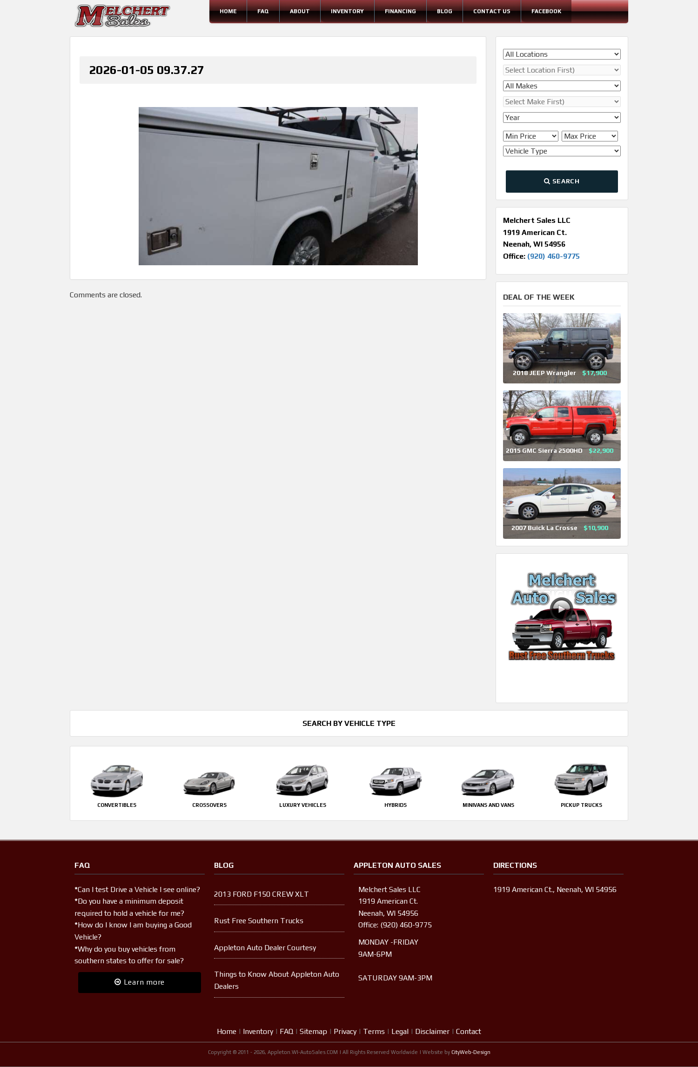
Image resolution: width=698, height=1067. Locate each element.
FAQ (263, 11)
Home (228, 11)
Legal (400, 1031)
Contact (468, 1031)
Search (561, 181)
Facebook (546, 11)
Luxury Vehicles (302, 805)
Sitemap (313, 1031)
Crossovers (209, 805)
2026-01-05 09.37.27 (146, 70)
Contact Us (491, 11)
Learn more (139, 982)
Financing (400, 11)
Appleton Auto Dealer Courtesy (265, 947)
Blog (444, 11)
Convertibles (116, 805)
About (300, 11)
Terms (374, 1031)
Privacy (345, 1031)
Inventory (347, 11)
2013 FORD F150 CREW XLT (261, 894)
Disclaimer (432, 1031)
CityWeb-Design (470, 1052)
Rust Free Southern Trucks (258, 920)
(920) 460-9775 (553, 256)
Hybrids (395, 805)
